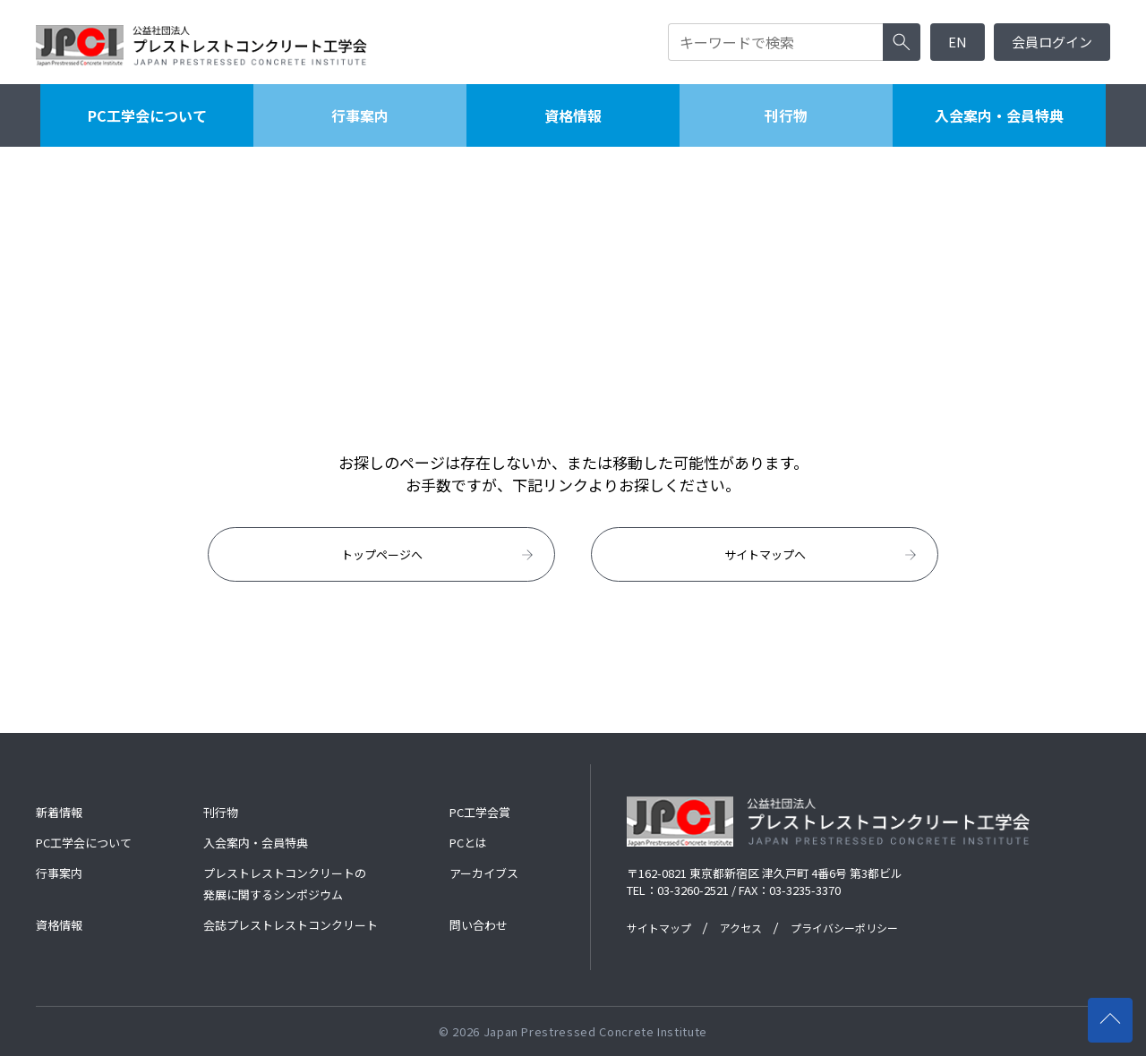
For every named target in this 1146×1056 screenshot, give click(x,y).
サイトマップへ (822, 555)
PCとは (468, 842)
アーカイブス (483, 872)
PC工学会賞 (479, 812)
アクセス (741, 927)
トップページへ (439, 555)
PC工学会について (147, 115)
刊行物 (786, 115)
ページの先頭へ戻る (1116, 1012)
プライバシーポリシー (844, 927)
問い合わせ (478, 924)
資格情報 (573, 115)
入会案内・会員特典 (999, 115)
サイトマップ (659, 927)
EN (957, 41)
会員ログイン (1052, 41)
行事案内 (360, 115)
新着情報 (59, 812)
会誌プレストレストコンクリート (290, 924)
